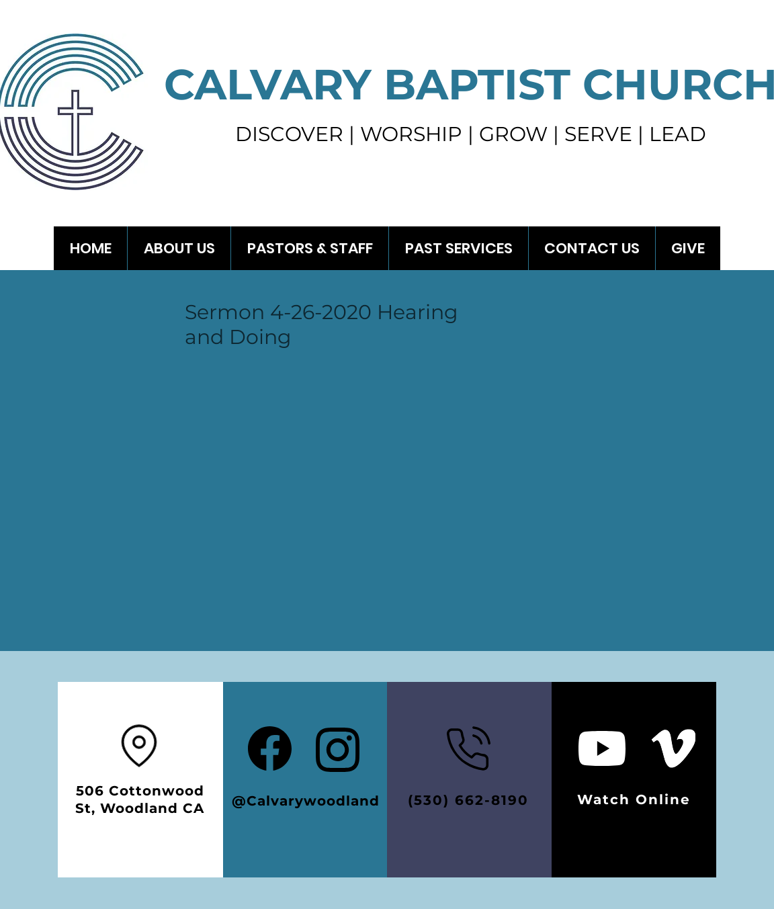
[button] (458, 248)
